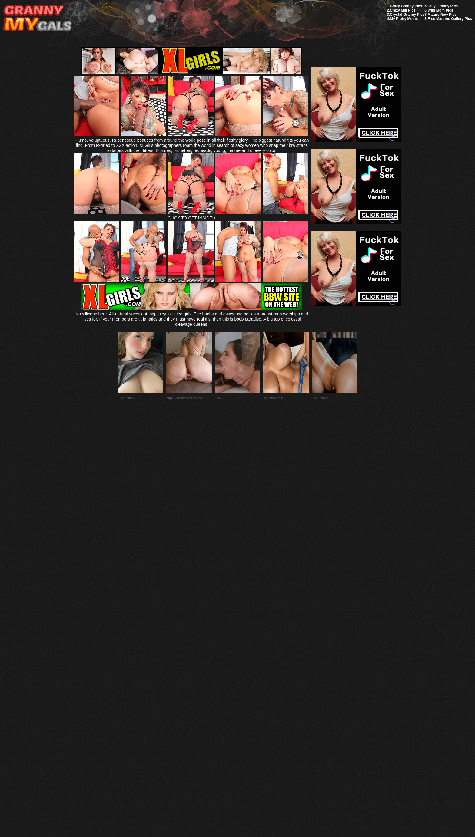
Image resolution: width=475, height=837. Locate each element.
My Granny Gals (37, 19)
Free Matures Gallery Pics (449, 19)
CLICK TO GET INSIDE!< (192, 218)
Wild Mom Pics (440, 10)
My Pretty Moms (404, 19)
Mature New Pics (441, 14)
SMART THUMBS (248, 694)
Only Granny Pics (442, 6)
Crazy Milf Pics (403, 10)
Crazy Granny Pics (406, 6)
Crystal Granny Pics (407, 14)
